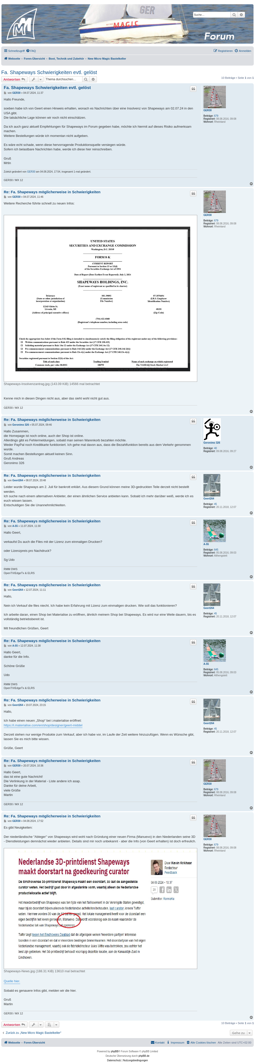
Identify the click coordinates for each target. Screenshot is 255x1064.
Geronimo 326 (211, 442)
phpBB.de (143, 1056)
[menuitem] (31, 51)
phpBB (114, 1051)
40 (215, 448)
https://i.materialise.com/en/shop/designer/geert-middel (43, 725)
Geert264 (208, 498)
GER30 (207, 110)
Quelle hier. (12, 981)
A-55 (206, 544)
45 (215, 504)
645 (216, 549)
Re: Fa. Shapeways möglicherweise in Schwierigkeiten (52, 192)
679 (216, 115)
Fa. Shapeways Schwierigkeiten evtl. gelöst (49, 72)
